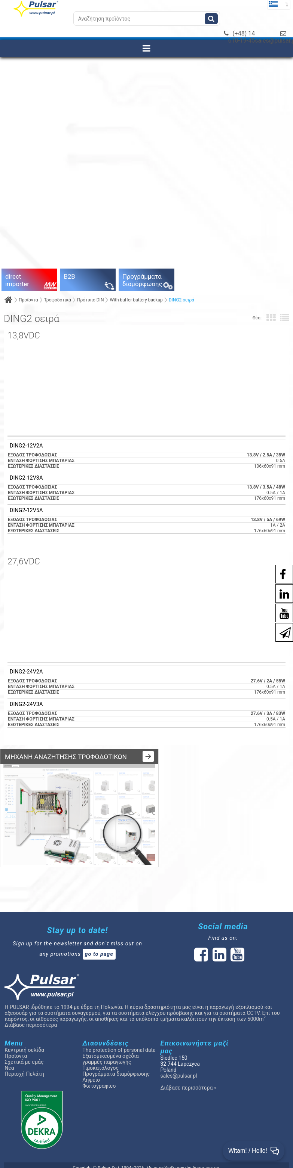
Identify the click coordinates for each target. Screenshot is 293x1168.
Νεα (9, 1060)
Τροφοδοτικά (57, 300)
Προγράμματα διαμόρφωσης (116, 1066)
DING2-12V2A (26, 446)
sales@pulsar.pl (178, 1068)
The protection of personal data (118, 1042)
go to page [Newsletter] (99, 946)
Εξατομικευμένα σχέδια (110, 1048)
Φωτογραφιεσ (99, 1078)
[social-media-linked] (219, 951)
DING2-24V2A (26, 672)
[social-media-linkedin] (281, 593)
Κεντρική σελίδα (24, 1042)
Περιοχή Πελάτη (24, 1066)
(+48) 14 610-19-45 (239, 37)
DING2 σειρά (181, 300)
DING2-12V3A (26, 478)
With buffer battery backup (136, 300)
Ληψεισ (91, 1072)
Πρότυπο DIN (90, 300)
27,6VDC (23, 561)
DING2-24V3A (26, 704)
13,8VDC (23, 335)
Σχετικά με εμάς (23, 1054)
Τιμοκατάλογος (100, 1060)
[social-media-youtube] (281, 612)
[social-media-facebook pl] (279, 573)
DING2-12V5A (26, 510)
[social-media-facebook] (201, 951)
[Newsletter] (281, 632)
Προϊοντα (28, 300)
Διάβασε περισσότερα (30, 1017)
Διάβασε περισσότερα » (188, 1080)
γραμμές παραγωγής (106, 1054)
